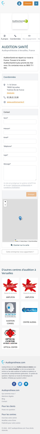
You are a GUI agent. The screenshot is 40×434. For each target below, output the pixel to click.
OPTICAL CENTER (10, 347)
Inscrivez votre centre (9, 418)
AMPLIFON (10, 297)
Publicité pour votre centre (11, 423)
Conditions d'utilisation (12, 187)
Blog (3, 399)
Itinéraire (10, 93)
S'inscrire (28, 3)
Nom (5, 118)
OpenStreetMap (33, 241)
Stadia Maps (23, 241)
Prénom (6, 129)
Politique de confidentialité (21, 185)
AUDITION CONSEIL (10, 322)
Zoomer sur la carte (20, 245)
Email (6, 137)
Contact (4, 401)
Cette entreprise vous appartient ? (20, 252)
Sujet (5, 155)
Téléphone (7, 146)
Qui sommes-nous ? (9, 394)
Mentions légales (8, 396)
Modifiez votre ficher (9, 420)
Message (7, 164)
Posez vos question (8, 410)
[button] (20, 218)
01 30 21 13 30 (12, 97)
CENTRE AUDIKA (29, 322)
